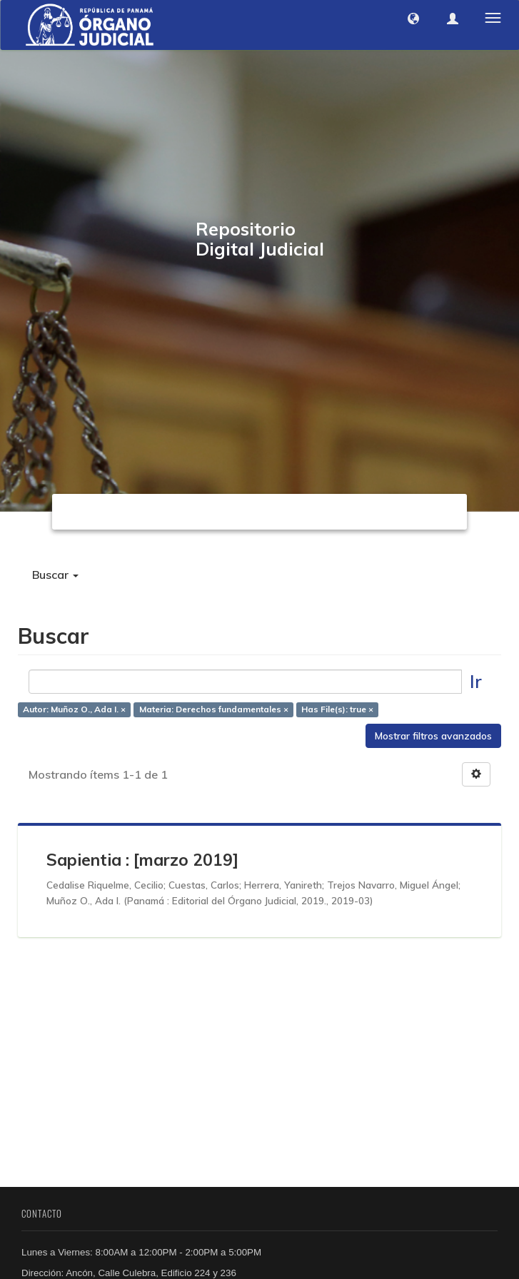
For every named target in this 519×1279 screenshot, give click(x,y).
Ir (476, 681)
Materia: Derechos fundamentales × (213, 709)
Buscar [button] (55, 574)
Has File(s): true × (337, 709)
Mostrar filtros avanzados (433, 735)
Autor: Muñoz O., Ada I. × (74, 709)
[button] (413, 18)
